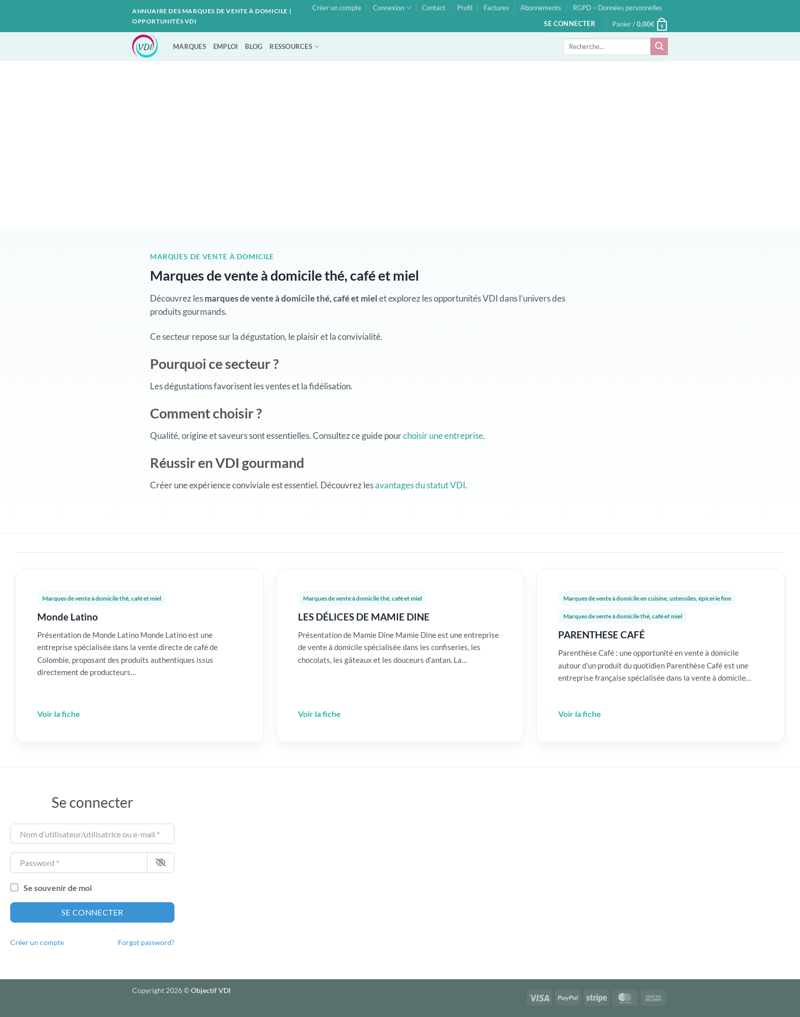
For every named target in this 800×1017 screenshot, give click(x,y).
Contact (433, 8)
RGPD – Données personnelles (617, 8)
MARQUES (189, 46)
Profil (464, 8)
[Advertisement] (400, 137)
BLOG (253, 46)
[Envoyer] (659, 46)
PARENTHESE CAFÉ (601, 634)
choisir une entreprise (443, 435)
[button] (569, 23)
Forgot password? (146, 942)
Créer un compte (336, 8)
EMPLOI (225, 46)
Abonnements (540, 8)
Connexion (392, 8)
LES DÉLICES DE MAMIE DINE (364, 617)
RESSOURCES (294, 47)
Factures (496, 8)
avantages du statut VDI (420, 485)
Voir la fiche (58, 713)
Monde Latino (67, 617)
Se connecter (92, 912)
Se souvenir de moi (57, 887)
